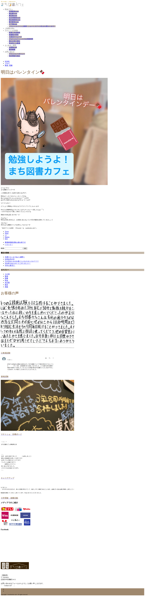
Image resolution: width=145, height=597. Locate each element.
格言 (6, 285)
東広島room (13, 15)
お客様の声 (13, 47)
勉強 (6, 276)
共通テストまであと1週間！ (15, 257)
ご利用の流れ (9, 28)
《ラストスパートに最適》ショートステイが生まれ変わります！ (32, 26)
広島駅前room (14, 11)
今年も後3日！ (10, 265)
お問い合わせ (9, 52)
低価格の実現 (14, 35)
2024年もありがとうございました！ (18, 263)
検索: (2, 248)
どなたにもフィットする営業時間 (21, 39)
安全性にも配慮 (14, 43)
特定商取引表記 (14, 56)
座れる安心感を (14, 41)
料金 (6, 280)
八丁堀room (13, 24)
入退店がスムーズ (15, 37)
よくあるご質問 (10, 45)
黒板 (6, 287)
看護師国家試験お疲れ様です (15, 242)
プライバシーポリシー (17, 54)
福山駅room (13, 13)
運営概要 (12, 49)
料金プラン (9, 9)
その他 (7, 274)
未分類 (7, 282)
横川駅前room (14, 22)
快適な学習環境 (14, 32)
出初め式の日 (9, 259)
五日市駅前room (14, 18)
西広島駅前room (14, 20)
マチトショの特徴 (11, 30)
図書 (6, 278)
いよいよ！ (9, 244)
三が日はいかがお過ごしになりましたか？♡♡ (22, 261)
